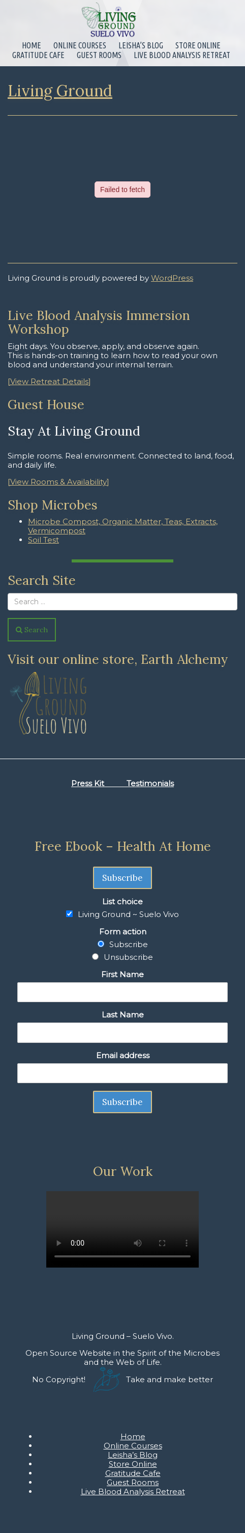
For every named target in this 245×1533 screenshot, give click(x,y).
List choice (122, 901)
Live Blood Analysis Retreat (182, 55)
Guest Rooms (99, 55)
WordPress (172, 278)
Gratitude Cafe (38, 55)
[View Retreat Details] (49, 381)
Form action (122, 931)
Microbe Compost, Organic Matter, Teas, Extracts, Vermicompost (123, 526)
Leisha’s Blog (140, 45)
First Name (122, 974)
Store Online (198, 45)
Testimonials (150, 783)
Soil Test (43, 540)
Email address (122, 1055)
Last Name (123, 1014)
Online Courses (79, 45)
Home (31, 45)
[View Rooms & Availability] (58, 482)
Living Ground (60, 90)
